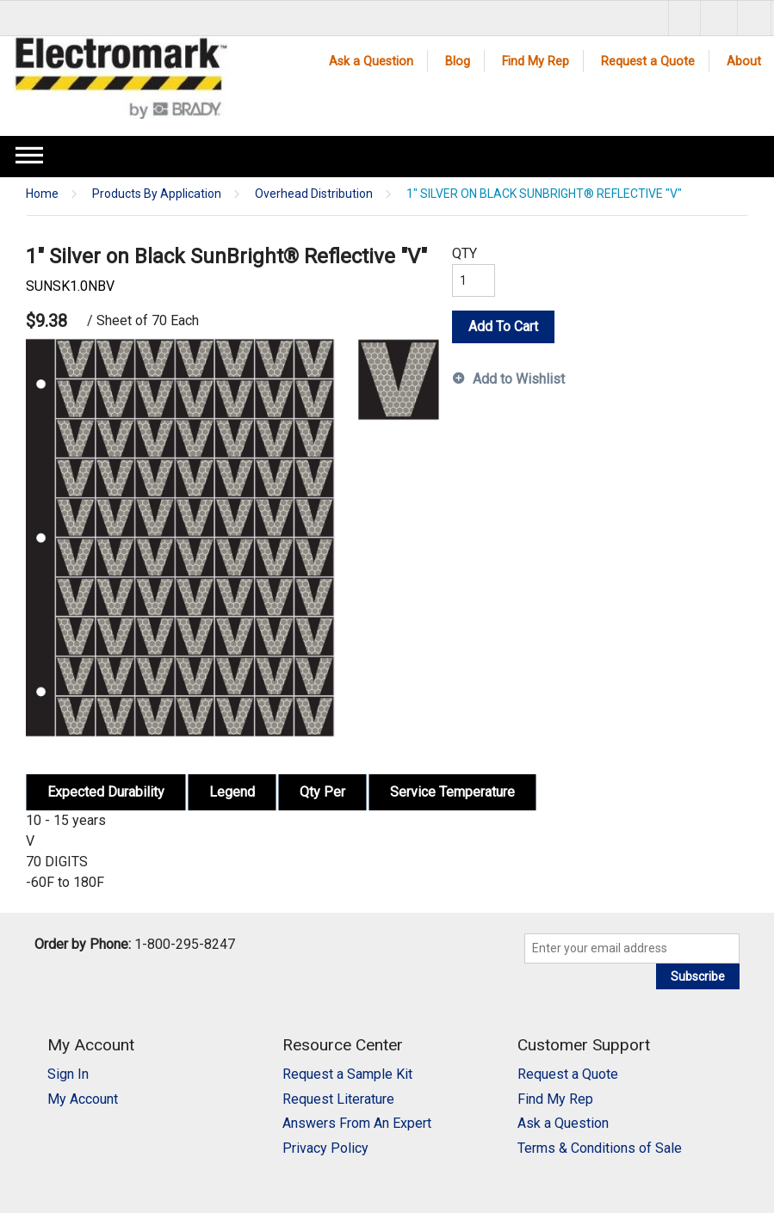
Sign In (68, 1074)
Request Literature (338, 1099)
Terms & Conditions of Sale (599, 1148)
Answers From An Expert (356, 1123)
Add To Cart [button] (503, 326)
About (744, 61)
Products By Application (156, 194)
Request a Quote (648, 61)
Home (42, 194)
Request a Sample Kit (347, 1074)
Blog (457, 61)
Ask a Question (371, 61)
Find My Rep (535, 61)
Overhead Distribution (314, 194)
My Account (82, 1099)
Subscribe (698, 976)
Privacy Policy (325, 1148)
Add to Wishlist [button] (519, 379)
